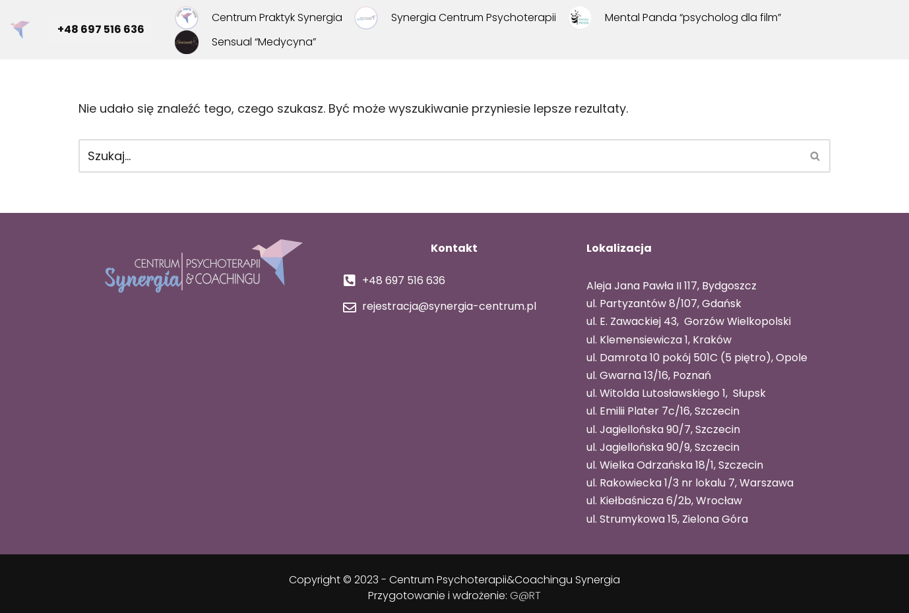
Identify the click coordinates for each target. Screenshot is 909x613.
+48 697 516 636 (100, 29)
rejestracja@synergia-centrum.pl (448, 306)
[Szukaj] (439, 156)
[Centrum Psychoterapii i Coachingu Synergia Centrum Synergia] (23, 29)
